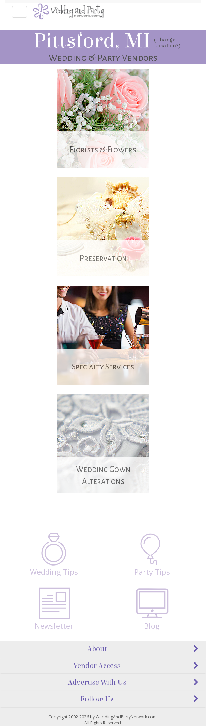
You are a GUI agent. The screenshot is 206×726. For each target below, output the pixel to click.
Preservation (103, 258)
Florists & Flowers (103, 149)
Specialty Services (103, 367)
